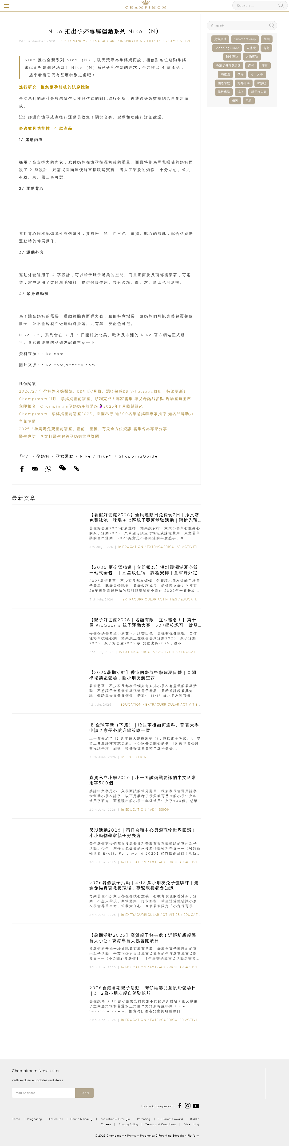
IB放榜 (261, 83)
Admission (160, 809)
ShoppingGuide (138, 456)
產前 (265, 65)
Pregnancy (74, 41)
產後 (251, 65)
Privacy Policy (128, 1124)
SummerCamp (245, 39)
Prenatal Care (103, 41)
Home (16, 1118)
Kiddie (194, 1118)
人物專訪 (252, 56)
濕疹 (241, 92)
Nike (85, 456)
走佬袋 (251, 48)
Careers (106, 1124)
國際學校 (224, 83)
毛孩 (249, 101)
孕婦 (241, 74)
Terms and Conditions (160, 1124)
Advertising (191, 1124)
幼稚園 (225, 74)
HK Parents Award (170, 1118)
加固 (267, 39)
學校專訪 (224, 92)
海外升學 (244, 83)
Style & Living (182, 41)
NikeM (105, 456)
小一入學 (257, 74)
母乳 (235, 101)
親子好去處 (258, 92)
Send (84, 1093)
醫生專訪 (232, 56)
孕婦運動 (65, 456)
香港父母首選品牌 (228, 65)
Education (132, 547)
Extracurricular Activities (174, 547)
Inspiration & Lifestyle (142, 41)
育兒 (266, 48)
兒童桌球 (220, 39)
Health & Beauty (81, 1118)
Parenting (143, 1118)
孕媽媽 (43, 456)
